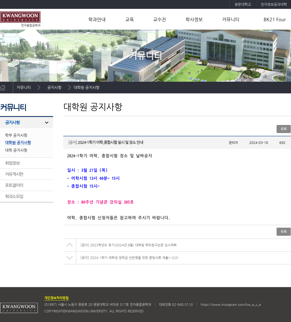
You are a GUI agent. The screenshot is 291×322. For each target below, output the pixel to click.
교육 (129, 19)
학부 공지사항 (16, 135)
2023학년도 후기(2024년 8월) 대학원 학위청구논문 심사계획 (128, 245)
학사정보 (194, 19)
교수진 (159, 19)
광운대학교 (243, 4)
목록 (284, 129)
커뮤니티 (230, 19)
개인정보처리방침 (56, 298)
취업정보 (12, 162)
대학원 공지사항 (86, 87)
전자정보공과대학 (274, 4)
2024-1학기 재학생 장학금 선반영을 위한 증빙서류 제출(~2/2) (129, 258)
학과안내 (97, 19)
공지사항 (54, 87)
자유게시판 (14, 174)
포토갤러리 (14, 185)
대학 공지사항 (16, 150)
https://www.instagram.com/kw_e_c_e (231, 304)
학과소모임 (14, 196)
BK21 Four (275, 19)
